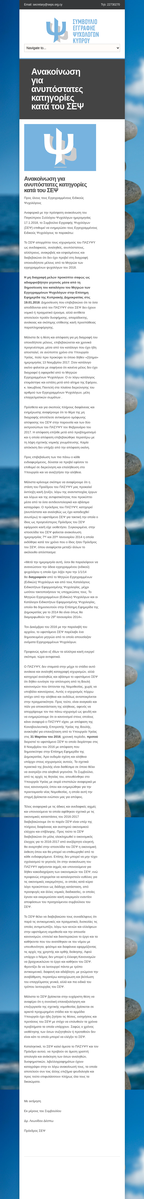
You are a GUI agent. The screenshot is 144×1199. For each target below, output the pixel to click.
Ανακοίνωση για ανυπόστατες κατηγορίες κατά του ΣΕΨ (55, 184)
